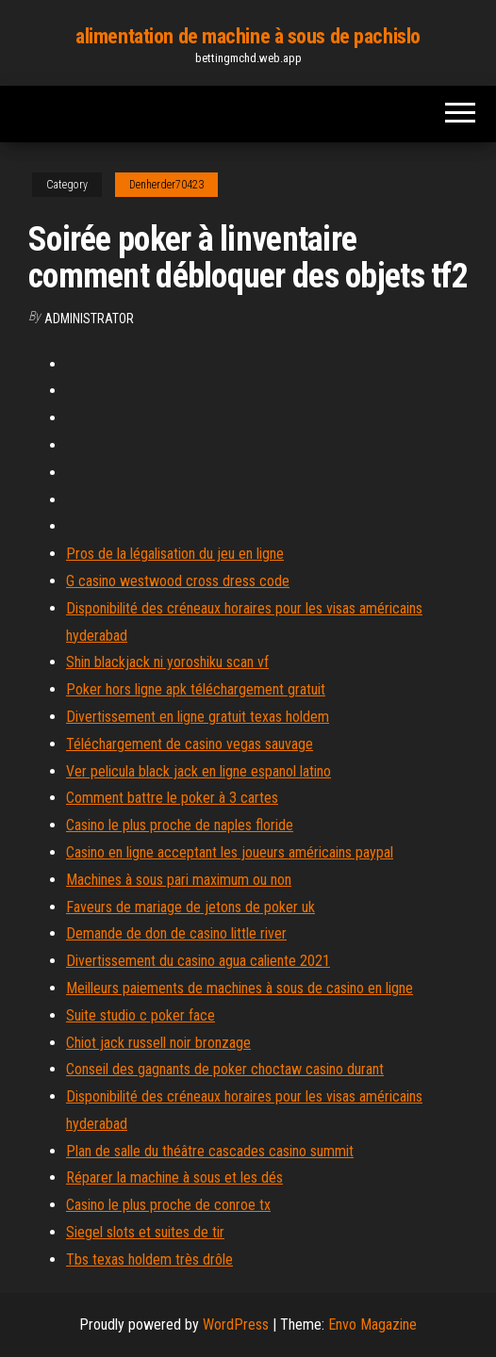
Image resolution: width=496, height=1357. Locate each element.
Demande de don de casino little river (176, 933)
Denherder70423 (166, 184)
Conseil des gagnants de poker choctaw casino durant (225, 1069)
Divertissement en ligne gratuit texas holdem (197, 717)
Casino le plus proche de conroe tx (168, 1205)
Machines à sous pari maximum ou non (178, 880)
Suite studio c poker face (140, 1015)
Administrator (89, 318)
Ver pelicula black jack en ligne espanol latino (198, 771)
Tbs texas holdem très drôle (149, 1259)
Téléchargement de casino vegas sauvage (189, 744)
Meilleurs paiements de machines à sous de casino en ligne (239, 988)
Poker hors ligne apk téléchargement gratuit (195, 689)
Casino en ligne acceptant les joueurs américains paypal (229, 852)
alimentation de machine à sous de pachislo (248, 36)
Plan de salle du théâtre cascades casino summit (210, 1151)
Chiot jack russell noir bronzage (158, 1043)
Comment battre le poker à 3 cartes (172, 798)
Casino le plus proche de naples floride (179, 825)
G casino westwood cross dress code (177, 581)
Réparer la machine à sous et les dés (174, 1177)
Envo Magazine (372, 1324)
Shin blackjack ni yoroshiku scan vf (167, 662)
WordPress (236, 1324)
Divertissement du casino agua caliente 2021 (198, 961)
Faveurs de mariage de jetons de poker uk (190, 907)
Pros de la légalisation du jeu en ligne (175, 554)
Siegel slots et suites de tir (145, 1232)
